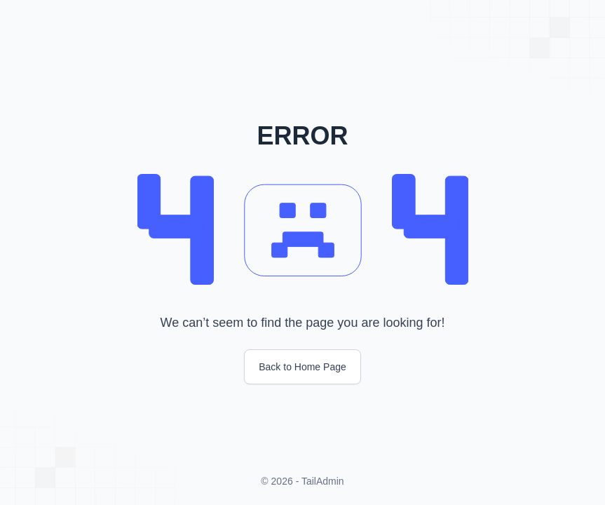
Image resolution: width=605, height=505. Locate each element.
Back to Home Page (302, 366)
